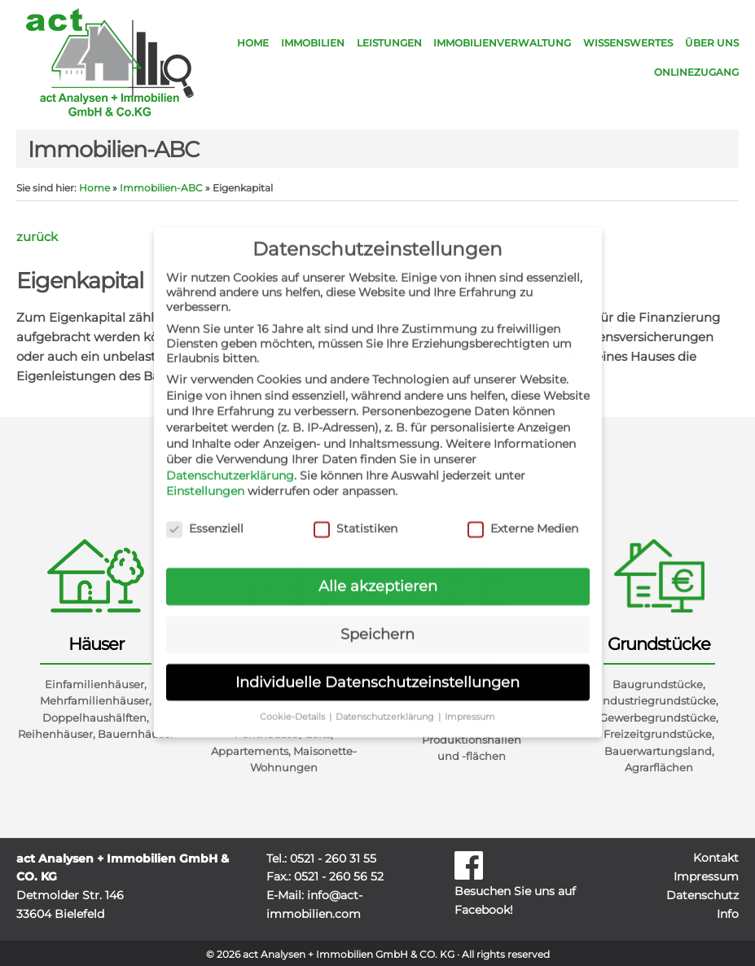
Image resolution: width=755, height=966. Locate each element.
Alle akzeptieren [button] (377, 572)
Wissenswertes (628, 43)
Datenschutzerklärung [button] (386, 702)
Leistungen (389, 43)
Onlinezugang (696, 72)
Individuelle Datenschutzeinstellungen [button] (377, 668)
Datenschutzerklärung (230, 461)
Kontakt (716, 857)
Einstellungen (205, 477)
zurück (37, 236)
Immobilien (313, 43)
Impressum (706, 876)
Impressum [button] (470, 702)
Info (728, 913)
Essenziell (205, 514)
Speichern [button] (377, 620)
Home (253, 43)
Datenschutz (702, 895)
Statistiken (355, 514)
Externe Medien (522, 514)
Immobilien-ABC (161, 188)
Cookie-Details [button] (293, 702)
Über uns (712, 43)
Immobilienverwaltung (502, 43)
